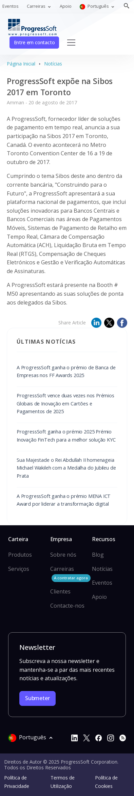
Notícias (53, 63)
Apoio (66, 6)
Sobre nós (63, 554)
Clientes (60, 591)
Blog (98, 554)
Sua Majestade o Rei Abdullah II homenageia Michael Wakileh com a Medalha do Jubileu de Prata (66, 467)
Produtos (20, 554)
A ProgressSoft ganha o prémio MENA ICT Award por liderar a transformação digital (64, 500)
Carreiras (70, 573)
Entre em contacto (34, 42)
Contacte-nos (67, 605)
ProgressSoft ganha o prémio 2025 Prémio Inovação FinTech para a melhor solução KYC (66, 435)
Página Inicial (21, 63)
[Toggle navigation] (71, 42)
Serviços (18, 569)
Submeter (37, 698)
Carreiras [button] (36, 6)
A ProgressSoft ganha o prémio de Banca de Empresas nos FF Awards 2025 (66, 371)
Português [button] (95, 6)
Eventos (10, 6)
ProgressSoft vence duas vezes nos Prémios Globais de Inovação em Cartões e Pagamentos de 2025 (65, 403)
